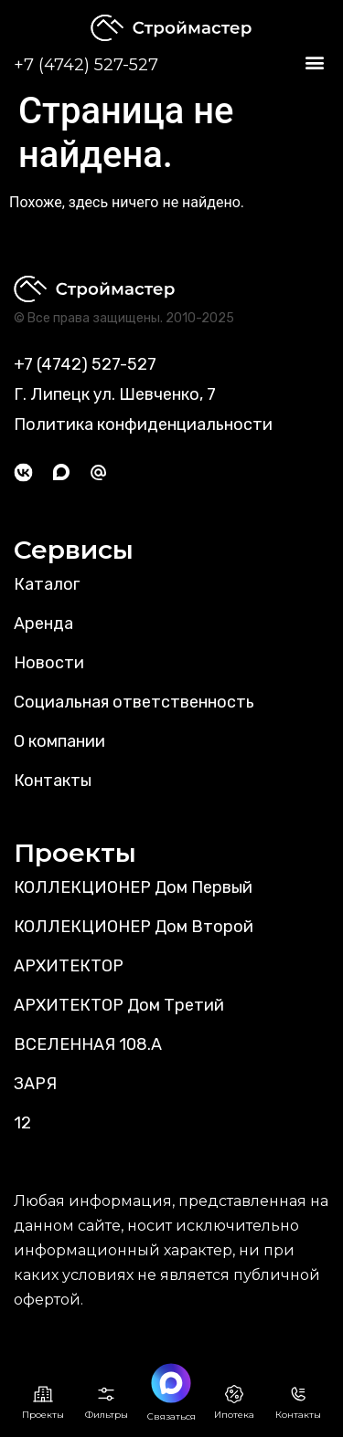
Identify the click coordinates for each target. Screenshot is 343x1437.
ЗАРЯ (35, 1084)
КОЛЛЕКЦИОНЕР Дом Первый (133, 887)
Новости (49, 663)
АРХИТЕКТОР (68, 966)
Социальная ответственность (134, 702)
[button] (314, 62)
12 (22, 1123)
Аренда (43, 624)
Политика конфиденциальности (143, 424)
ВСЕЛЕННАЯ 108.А (88, 1044)
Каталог (47, 584)
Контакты (52, 781)
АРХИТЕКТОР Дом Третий (119, 1005)
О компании (59, 741)
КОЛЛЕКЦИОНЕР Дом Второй (133, 927)
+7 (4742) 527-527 (86, 65)
